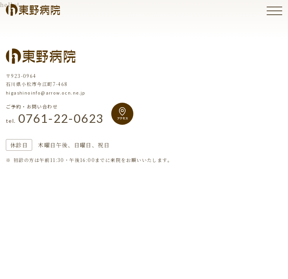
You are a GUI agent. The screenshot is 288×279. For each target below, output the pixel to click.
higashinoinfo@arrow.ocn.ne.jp (46, 93)
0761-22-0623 (56, 119)
